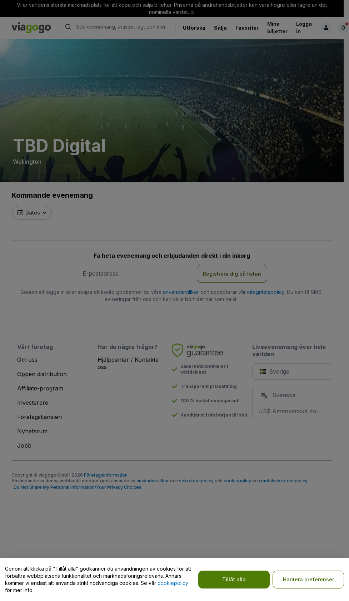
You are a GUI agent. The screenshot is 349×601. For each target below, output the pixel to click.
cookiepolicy (173, 583)
